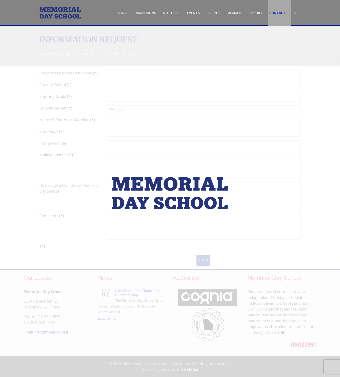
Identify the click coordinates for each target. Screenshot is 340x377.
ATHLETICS (171, 13)
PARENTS (214, 13)
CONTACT (277, 13)
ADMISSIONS (146, 13)
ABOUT (123, 13)
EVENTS (193, 13)
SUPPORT (255, 13)
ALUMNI (234, 13)
